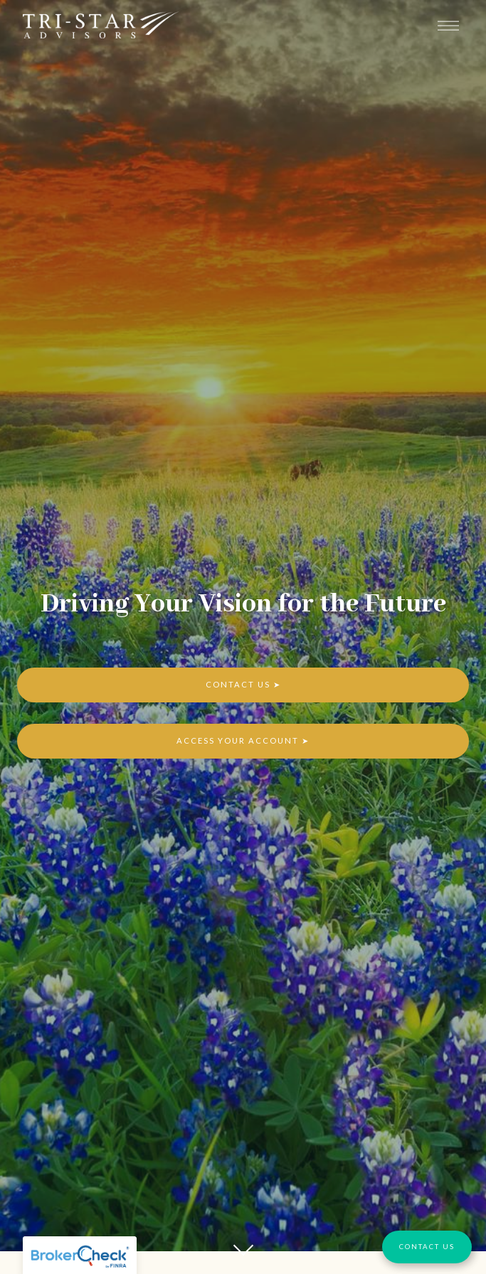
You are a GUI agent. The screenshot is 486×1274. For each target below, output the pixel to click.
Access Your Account (237, 740)
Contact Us (238, 684)
